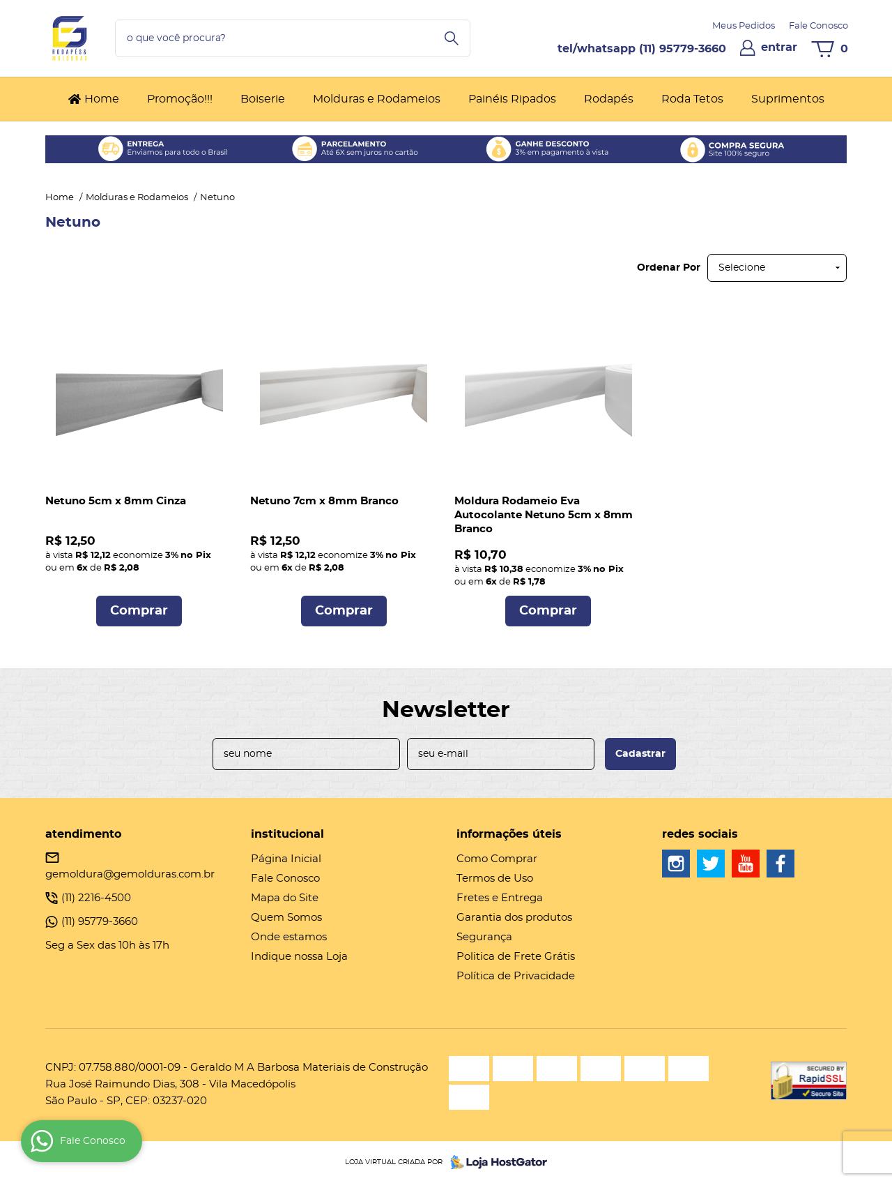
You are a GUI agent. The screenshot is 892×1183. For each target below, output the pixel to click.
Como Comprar (496, 859)
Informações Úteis (509, 834)
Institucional (287, 834)
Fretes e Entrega (499, 898)
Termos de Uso (494, 878)
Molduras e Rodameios (376, 99)
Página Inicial (286, 859)
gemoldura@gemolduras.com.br (130, 874)
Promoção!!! (180, 99)
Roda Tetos (692, 99)
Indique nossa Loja (299, 956)
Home (101, 99)
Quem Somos (286, 917)
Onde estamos (289, 937)
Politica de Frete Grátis (515, 956)
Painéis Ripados (512, 99)
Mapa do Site (284, 898)
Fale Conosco (818, 26)
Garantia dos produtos (514, 917)
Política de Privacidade (515, 976)
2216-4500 (96, 898)
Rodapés (608, 99)
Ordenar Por (668, 268)
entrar (779, 47)
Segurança (484, 937)
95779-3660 (682, 48)
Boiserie (262, 99)
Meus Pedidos (743, 26)
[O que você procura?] (451, 38)
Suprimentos (787, 99)
